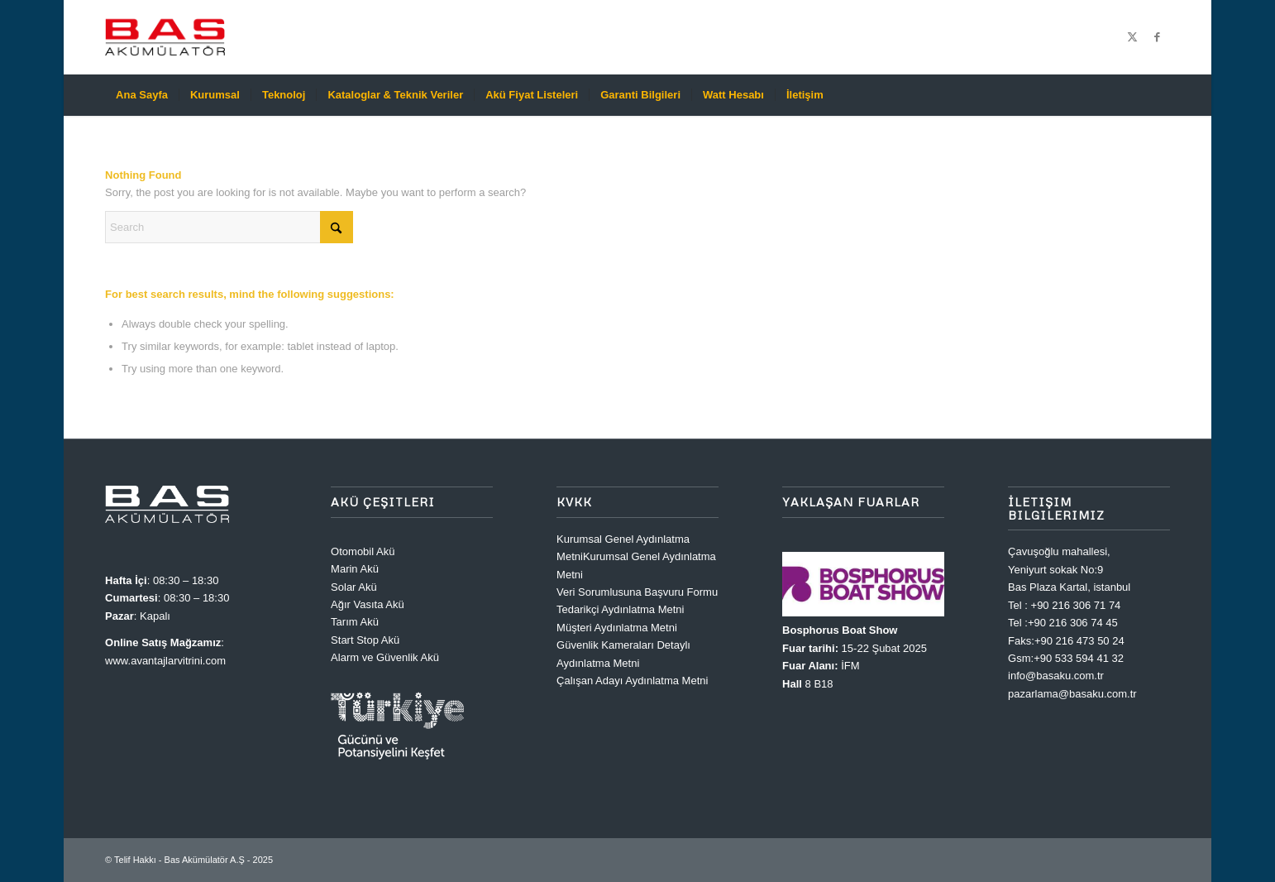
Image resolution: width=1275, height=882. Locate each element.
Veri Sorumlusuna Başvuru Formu (637, 592)
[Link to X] (1132, 37)
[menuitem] (142, 95)
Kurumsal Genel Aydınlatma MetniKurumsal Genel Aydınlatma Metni (636, 557)
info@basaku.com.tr (1056, 675)
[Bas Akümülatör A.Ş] (165, 37)
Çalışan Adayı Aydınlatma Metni (632, 680)
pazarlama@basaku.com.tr (1072, 694)
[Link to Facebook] (1157, 37)
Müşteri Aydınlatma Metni (616, 627)
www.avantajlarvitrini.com (165, 660)
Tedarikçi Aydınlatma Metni (620, 609)
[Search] (1159, 95)
